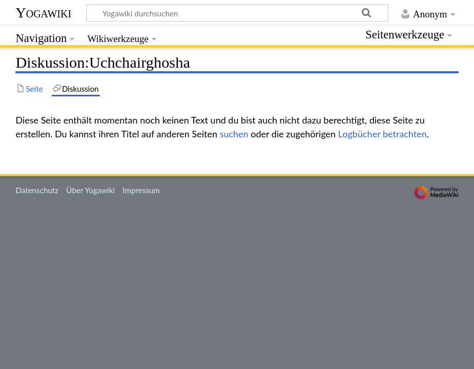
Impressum (141, 190)
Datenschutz (36, 190)
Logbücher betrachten (382, 133)
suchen (234, 133)
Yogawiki (43, 12)
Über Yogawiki (90, 190)
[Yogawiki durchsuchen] (237, 13)
